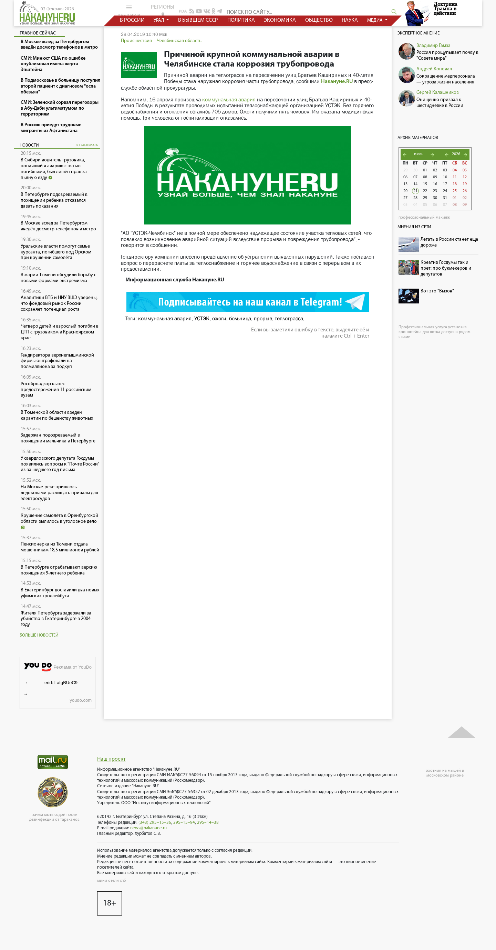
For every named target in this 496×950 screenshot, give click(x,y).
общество (319, 20)
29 (405, 170)
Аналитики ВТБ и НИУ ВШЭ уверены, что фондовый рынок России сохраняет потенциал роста (59, 303)
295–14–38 (208, 822)
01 (425, 170)
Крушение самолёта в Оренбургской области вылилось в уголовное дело (59, 521)
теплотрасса (289, 318)
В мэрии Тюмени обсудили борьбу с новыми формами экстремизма (58, 277)
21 (415, 191)
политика (241, 20)
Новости (29, 145)
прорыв (263, 318)
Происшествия (136, 40)
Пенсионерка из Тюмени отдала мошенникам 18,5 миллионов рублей (60, 547)
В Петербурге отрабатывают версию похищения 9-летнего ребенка (59, 570)
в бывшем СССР (198, 20)
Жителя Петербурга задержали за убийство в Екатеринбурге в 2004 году (56, 619)
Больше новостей (39, 635)
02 (435, 170)
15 (425, 184)
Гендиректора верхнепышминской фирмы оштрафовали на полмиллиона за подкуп (57, 361)
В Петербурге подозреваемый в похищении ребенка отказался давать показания (54, 200)
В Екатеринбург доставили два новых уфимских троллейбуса (60, 593)
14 (415, 184)
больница (240, 318)
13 (405, 184)
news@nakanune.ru (148, 828)
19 (465, 184)
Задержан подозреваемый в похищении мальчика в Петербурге (58, 438)
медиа (375, 20)
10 (445, 177)
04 (455, 170)
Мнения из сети (414, 227)
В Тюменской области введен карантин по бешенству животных (57, 415)
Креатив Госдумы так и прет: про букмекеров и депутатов (446, 268)
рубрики (128, 11)
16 (435, 184)
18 (455, 184)
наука (350, 20)
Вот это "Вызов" (437, 291)
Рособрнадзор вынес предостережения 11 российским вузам (56, 389)
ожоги (219, 318)
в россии (132, 20)
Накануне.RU (337, 81)
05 (465, 170)
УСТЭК (201, 318)
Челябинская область (179, 40)
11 (455, 177)
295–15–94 (184, 822)
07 (415, 177)
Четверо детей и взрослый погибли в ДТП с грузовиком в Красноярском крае (60, 332)
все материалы (87, 145)
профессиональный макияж (424, 218)
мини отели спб (111, 881)
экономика (280, 20)
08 (425, 177)
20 (405, 191)
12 (465, 177)
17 (445, 184)
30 (415, 170)
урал (159, 20)
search (394, 12)
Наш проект (111, 759)
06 (405, 177)
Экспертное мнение (418, 33)
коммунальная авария (229, 99)
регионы (162, 10)
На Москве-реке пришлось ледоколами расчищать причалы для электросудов (59, 492)
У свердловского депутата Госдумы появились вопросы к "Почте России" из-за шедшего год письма (60, 464)
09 (435, 177)
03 (445, 170)
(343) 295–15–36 (154, 822)
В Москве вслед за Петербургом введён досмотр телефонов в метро (58, 226)
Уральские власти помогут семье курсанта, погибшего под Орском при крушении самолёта (56, 252)
